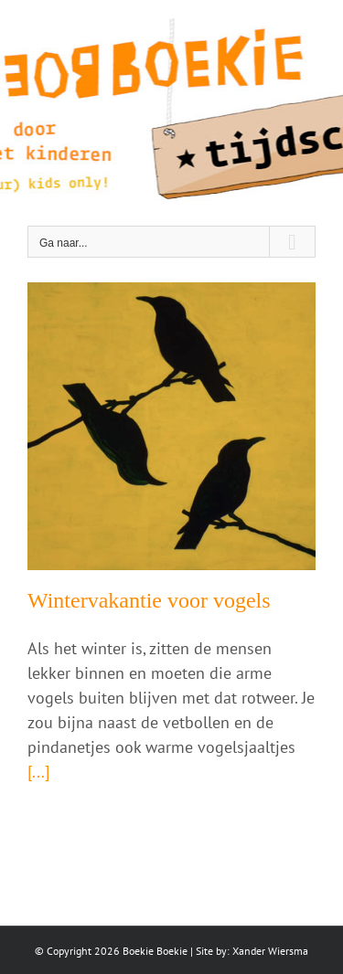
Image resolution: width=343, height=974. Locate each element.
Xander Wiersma (270, 951)
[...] (38, 771)
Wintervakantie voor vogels (149, 600)
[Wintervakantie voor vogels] (171, 426)
